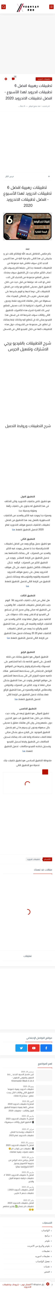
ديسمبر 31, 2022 (27, 1143)
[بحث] (3, 7)
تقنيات (47, 1266)
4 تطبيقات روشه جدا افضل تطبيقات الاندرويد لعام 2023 (21, 1133)
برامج (47, 1235)
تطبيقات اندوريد (44, 79)
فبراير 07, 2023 (28, 1129)
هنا (13, 529)
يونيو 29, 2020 (28, 1086)
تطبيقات (46, 1251)
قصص (47, 1271)
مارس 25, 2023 (28, 1172)
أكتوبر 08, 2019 (28, 1101)
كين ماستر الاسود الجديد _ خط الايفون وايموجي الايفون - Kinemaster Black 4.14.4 (20, 1077)
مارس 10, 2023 (28, 1187)
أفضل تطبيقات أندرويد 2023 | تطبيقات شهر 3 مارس (21, 1191)
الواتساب (45, 1230)
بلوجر (47, 1240)
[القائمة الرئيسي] (51, 7)
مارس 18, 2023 (28, 1116)
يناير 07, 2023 (28, 1200)
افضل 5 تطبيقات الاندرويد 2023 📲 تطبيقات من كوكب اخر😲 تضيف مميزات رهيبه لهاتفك (20, 1148)
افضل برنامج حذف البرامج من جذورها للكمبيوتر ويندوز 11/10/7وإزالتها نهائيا (21, 1163)
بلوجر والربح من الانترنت (38, 1246)
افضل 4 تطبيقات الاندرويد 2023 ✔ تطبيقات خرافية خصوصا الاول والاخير (19, 1178)
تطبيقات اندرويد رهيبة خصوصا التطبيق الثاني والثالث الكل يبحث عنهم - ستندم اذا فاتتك (20, 1092)
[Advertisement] (27, 44)
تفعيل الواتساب (43, 1261)
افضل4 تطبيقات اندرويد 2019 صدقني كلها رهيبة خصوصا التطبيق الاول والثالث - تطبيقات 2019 (19, 1107)
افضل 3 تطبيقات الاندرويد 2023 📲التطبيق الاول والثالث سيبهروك (19, 1120)
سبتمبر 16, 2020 (27, 1072)
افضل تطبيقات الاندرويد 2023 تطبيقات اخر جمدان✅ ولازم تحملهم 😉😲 (18, 1206)
